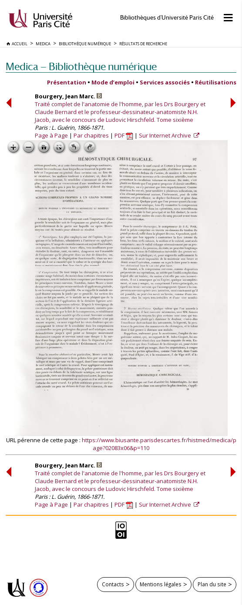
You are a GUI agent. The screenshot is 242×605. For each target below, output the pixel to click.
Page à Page (51, 135)
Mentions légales (161, 584)
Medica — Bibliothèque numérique (81, 66)
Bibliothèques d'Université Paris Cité (167, 17)
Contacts (113, 584)
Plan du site (212, 584)
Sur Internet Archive (165, 135)
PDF (123, 135)
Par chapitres (91, 135)
